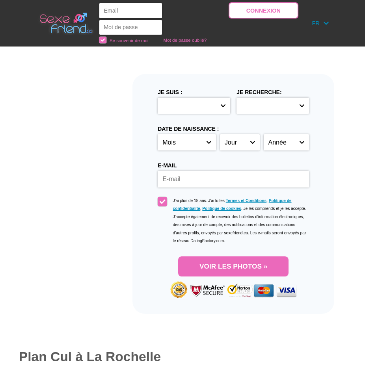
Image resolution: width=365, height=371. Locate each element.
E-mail (167, 165)
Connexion (263, 10)
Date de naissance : (188, 129)
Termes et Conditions (246, 200)
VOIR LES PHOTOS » (233, 266)
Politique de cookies (221, 208)
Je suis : (170, 92)
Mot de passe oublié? (185, 40)
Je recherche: (259, 92)
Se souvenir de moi (123, 40)
